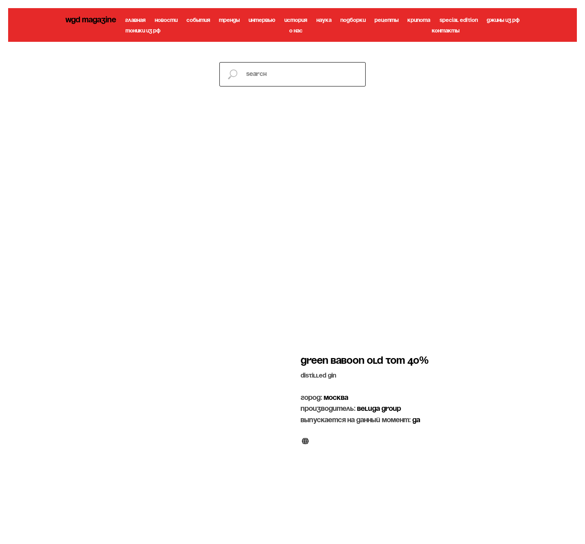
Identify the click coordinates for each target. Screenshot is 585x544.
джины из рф (503, 20)
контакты (445, 31)
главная (135, 20)
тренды (229, 20)
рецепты (387, 20)
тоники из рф (143, 31)
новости (166, 20)
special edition (459, 20)
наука (324, 20)
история (295, 20)
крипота (418, 20)
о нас (296, 31)
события (198, 20)
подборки (353, 20)
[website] (305, 441)
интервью (262, 20)
